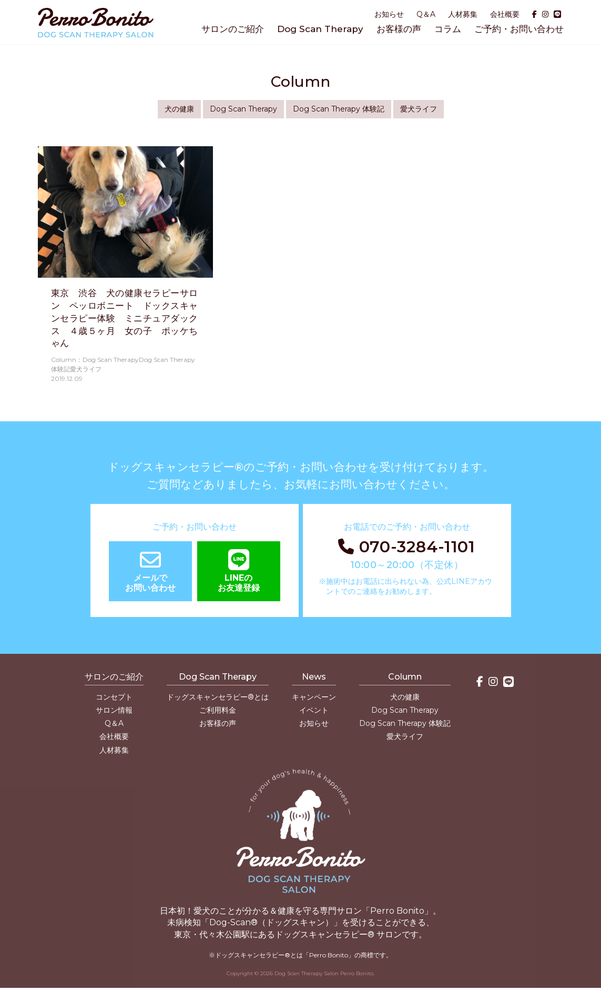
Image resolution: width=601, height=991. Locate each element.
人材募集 (462, 14)
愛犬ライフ (418, 109)
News (314, 677)
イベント (314, 710)
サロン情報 (114, 710)
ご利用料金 (217, 710)
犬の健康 (179, 109)
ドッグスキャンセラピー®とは (218, 697)
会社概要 (504, 14)
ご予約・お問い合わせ (519, 29)
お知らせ (389, 14)
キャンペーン (314, 697)
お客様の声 (398, 29)
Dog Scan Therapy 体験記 (338, 109)
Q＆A (425, 14)
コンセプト (114, 697)
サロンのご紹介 (232, 29)
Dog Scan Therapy (320, 29)
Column (405, 677)
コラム (447, 29)
